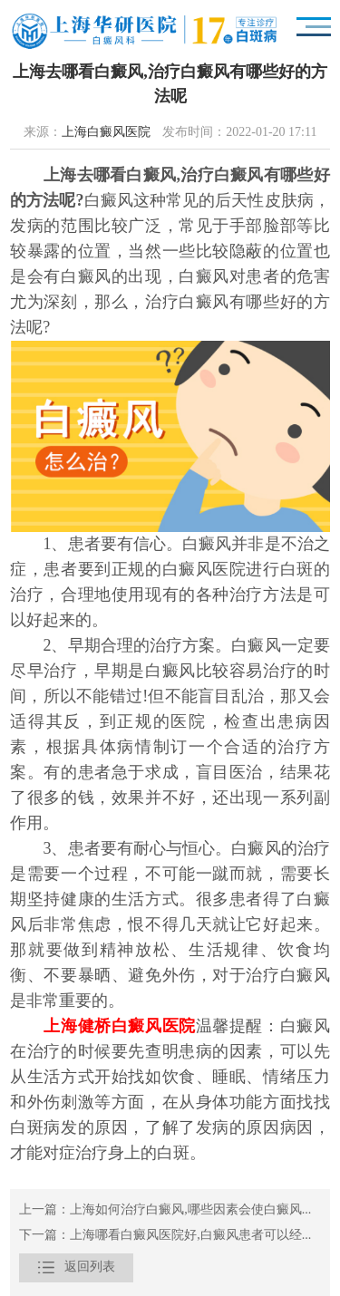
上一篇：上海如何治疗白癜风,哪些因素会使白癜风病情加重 (170, 1210)
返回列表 (76, 1267)
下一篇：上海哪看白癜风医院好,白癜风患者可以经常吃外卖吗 (170, 1236)
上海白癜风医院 (106, 133)
